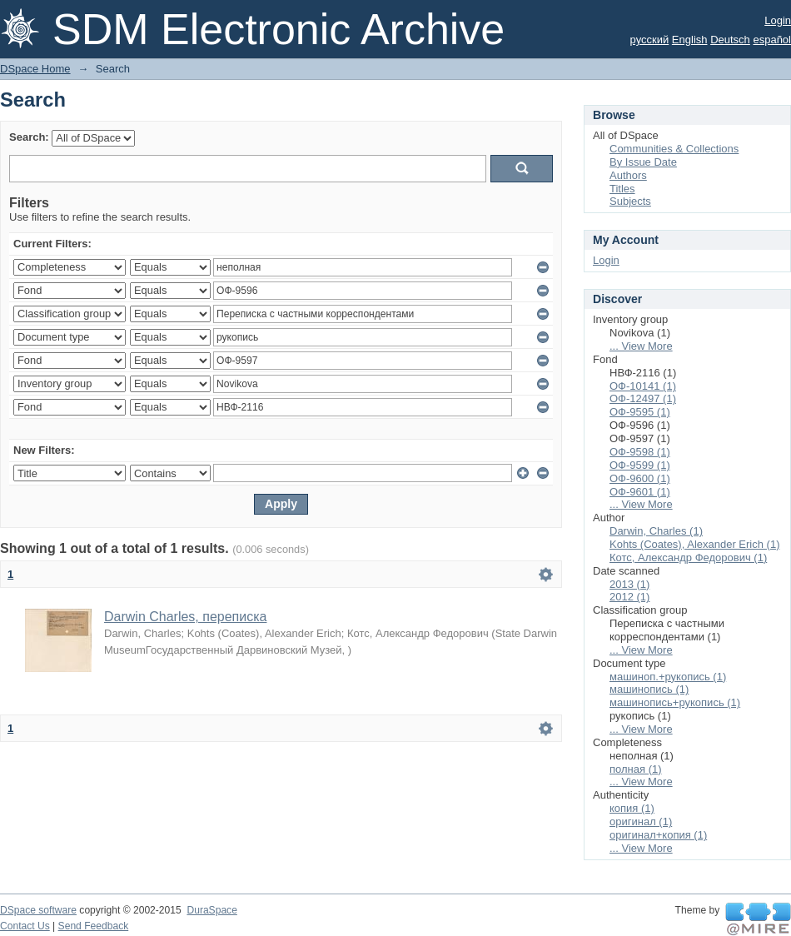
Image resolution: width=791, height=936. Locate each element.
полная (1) (635, 769)
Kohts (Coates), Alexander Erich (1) (694, 544)
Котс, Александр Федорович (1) (688, 557)
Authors (628, 175)
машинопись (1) (649, 689)
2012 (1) (629, 596)
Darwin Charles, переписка (185, 617)
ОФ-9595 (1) (639, 412)
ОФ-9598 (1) (639, 452)
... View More (641, 346)
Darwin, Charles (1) (656, 531)
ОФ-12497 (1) (642, 398)
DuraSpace (211, 910)
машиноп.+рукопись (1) (667, 676)
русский (649, 39)
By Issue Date (643, 162)
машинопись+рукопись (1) (674, 702)
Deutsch (730, 39)
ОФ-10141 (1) (642, 386)
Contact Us (25, 926)
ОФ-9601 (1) (639, 491)
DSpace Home (35, 68)
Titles (622, 188)
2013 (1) (629, 584)
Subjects (630, 201)
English (690, 39)
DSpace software (38, 910)
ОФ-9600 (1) (639, 478)
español (772, 39)
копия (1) (631, 808)
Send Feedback (93, 926)
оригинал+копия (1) (658, 835)
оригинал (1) (640, 821)
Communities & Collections (674, 148)
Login (777, 20)
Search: (29, 137)
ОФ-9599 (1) (639, 465)
